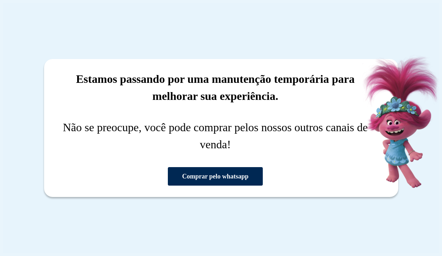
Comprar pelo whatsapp (215, 176)
